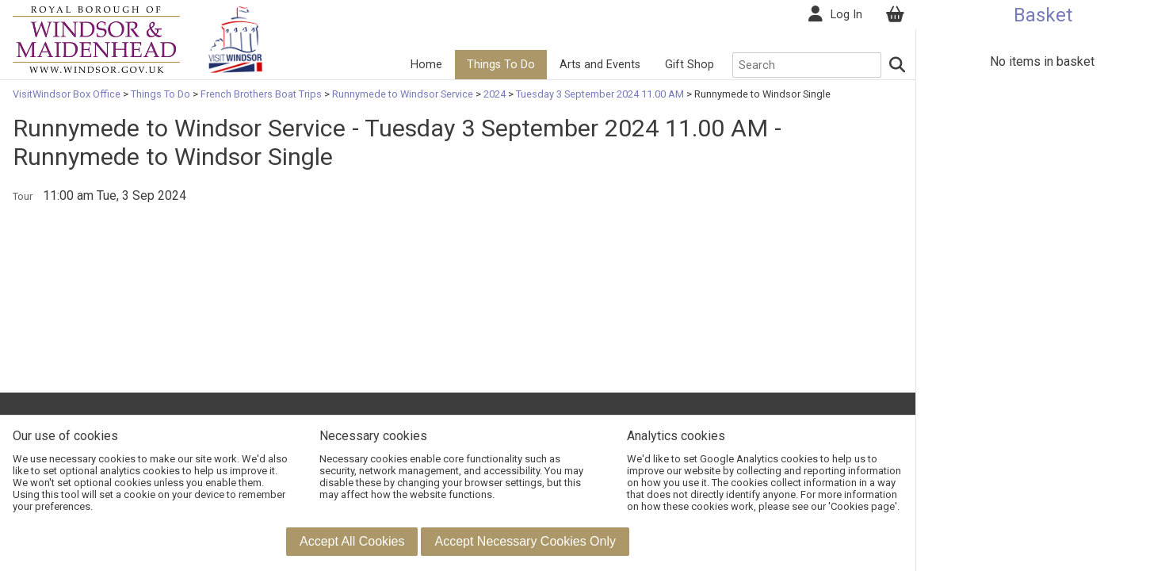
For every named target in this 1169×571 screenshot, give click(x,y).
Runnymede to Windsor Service (403, 94)
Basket (1043, 15)
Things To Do (499, 64)
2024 (494, 94)
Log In (845, 14)
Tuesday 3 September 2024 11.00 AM (600, 94)
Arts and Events (598, 64)
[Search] (896, 65)
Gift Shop (687, 64)
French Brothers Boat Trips (261, 94)
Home (425, 64)
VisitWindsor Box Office (68, 94)
